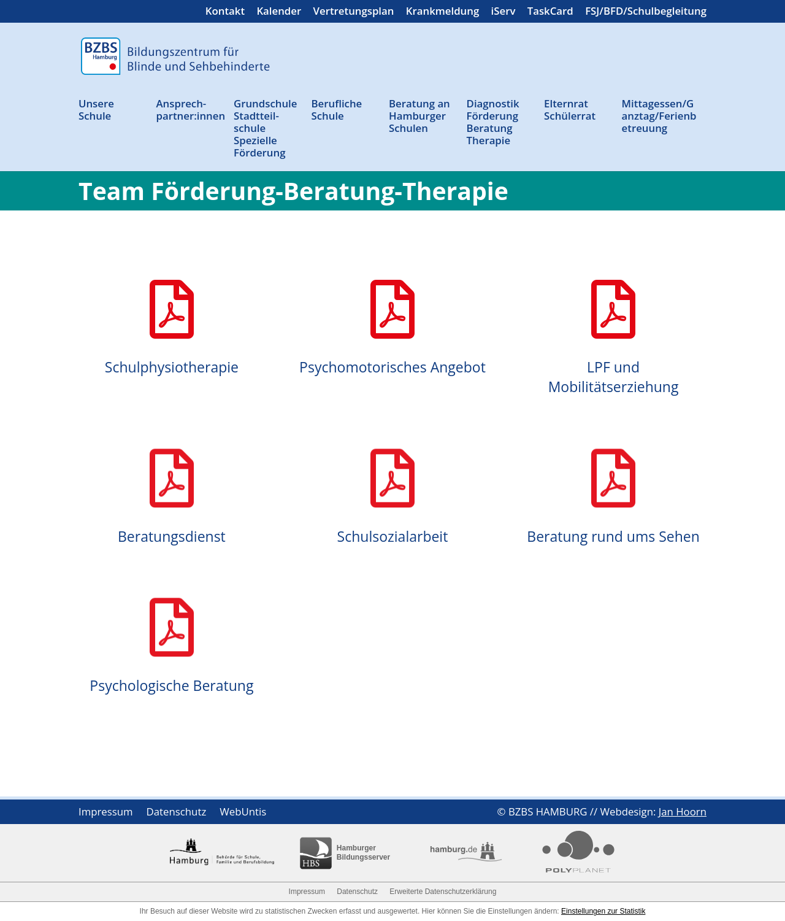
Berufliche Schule (337, 110)
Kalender (278, 12)
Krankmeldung (442, 12)
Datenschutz (177, 813)
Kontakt (225, 12)
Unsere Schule (96, 110)
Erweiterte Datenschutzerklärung (442, 891)
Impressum (105, 813)
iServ (503, 12)
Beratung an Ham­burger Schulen (419, 116)
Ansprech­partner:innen (191, 110)
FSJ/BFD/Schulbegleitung (645, 12)
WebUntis (243, 813)
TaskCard (550, 12)
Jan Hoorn (682, 811)
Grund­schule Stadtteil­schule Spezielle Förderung (265, 129)
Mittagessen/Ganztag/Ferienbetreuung (659, 116)
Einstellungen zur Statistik (603, 911)
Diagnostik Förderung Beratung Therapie (493, 122)
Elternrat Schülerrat (569, 110)
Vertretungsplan (353, 12)
